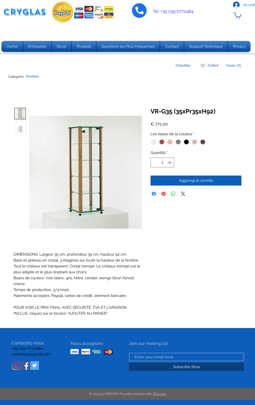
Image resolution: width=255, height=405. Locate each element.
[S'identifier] (183, 66)
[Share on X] (183, 194)
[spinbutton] (162, 162)
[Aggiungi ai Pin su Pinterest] (164, 194)
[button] (237, 15)
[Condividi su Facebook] (154, 194)
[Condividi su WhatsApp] (173, 194)
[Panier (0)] (233, 66)
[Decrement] (154, 162)
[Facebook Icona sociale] (25, 365)
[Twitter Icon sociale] (34, 365)
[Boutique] (32, 76)
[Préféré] (212, 66)
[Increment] (170, 162)
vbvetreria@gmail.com (31, 354)
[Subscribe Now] (186, 367)
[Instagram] (16, 365)
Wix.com (159, 394)
